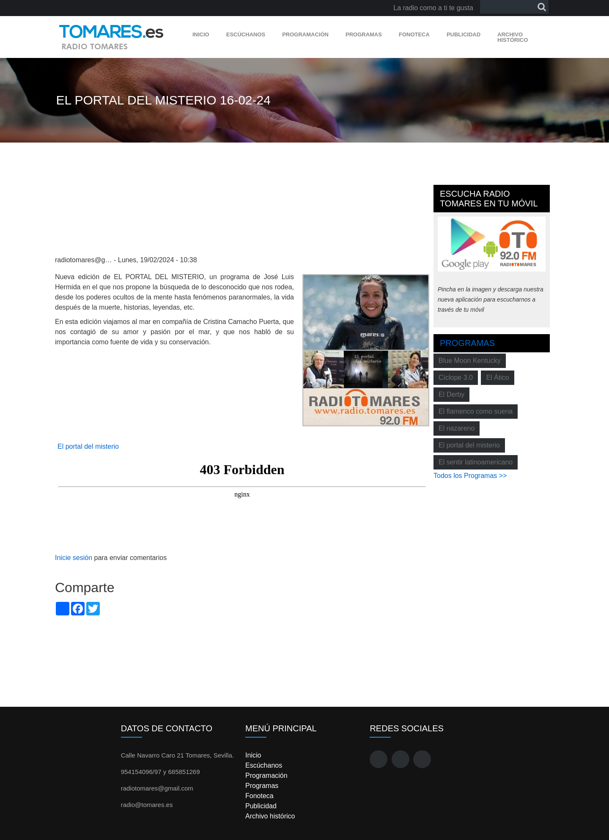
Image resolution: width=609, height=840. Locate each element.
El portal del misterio (88, 446)
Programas (364, 34)
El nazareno (457, 428)
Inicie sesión (73, 557)
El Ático (497, 377)
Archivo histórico (512, 37)
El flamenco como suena (476, 411)
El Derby (451, 394)
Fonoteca (414, 34)
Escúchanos (245, 34)
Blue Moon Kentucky (470, 360)
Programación (305, 34)
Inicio (200, 34)
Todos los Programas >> (470, 475)
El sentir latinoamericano (476, 462)
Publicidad (463, 34)
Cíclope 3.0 (456, 377)
